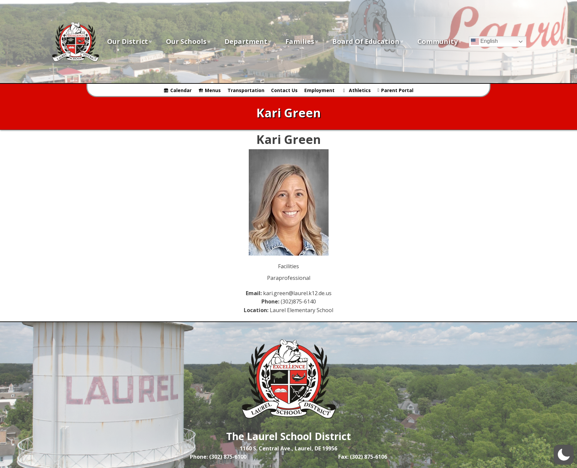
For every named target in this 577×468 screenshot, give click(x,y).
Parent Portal (397, 90)
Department (248, 41)
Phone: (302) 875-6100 (218, 456)
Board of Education (368, 41)
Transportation (245, 90)
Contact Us (284, 90)
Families (302, 41)
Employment (319, 90)
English (484, 42)
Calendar (181, 90)
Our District (130, 41)
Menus (213, 90)
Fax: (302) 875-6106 (362, 456)
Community (439, 41)
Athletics (360, 90)
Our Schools (188, 41)
